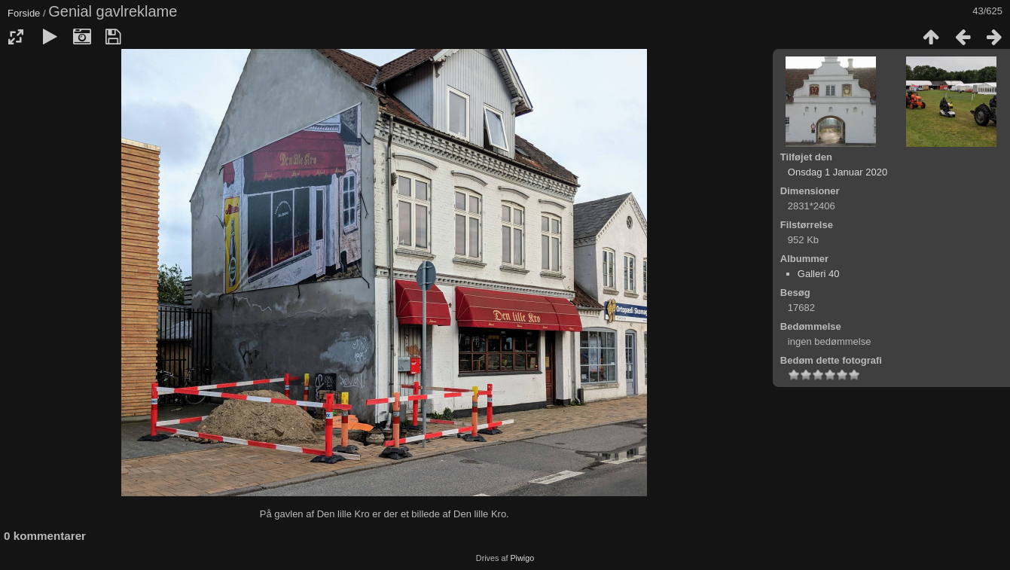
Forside (24, 13)
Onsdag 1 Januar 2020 (837, 172)
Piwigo (522, 557)
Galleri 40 (819, 273)
